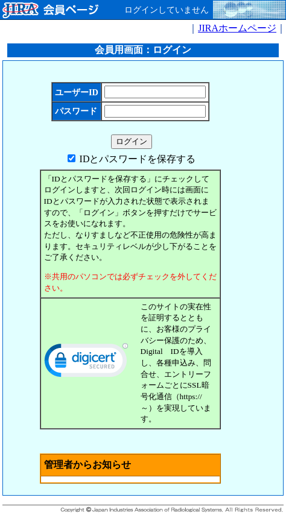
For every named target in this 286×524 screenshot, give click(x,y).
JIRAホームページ (237, 28)
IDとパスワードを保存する (138, 159)
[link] (86, 363)
